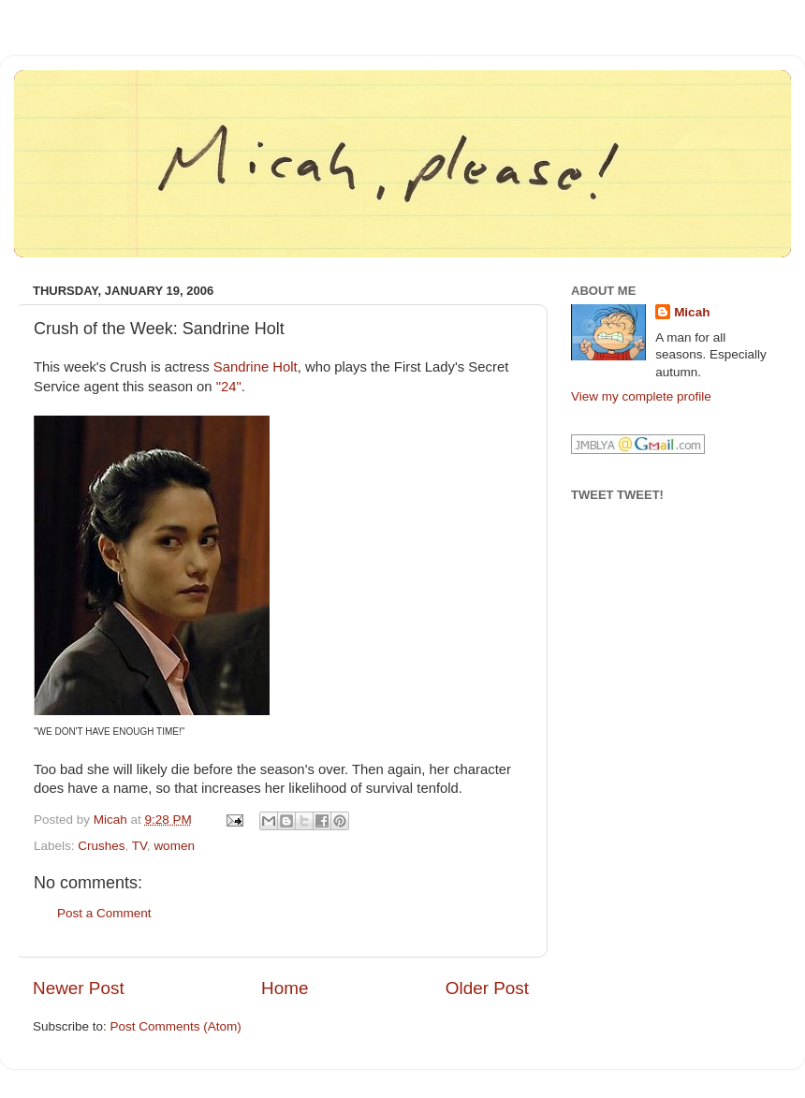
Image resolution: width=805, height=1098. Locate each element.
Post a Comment (104, 913)
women (174, 846)
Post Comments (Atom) (176, 1026)
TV (139, 846)
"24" (229, 386)
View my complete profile (641, 396)
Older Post (487, 988)
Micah (692, 312)
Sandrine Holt (255, 366)
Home (284, 988)
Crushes (101, 846)
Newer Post (78, 988)
